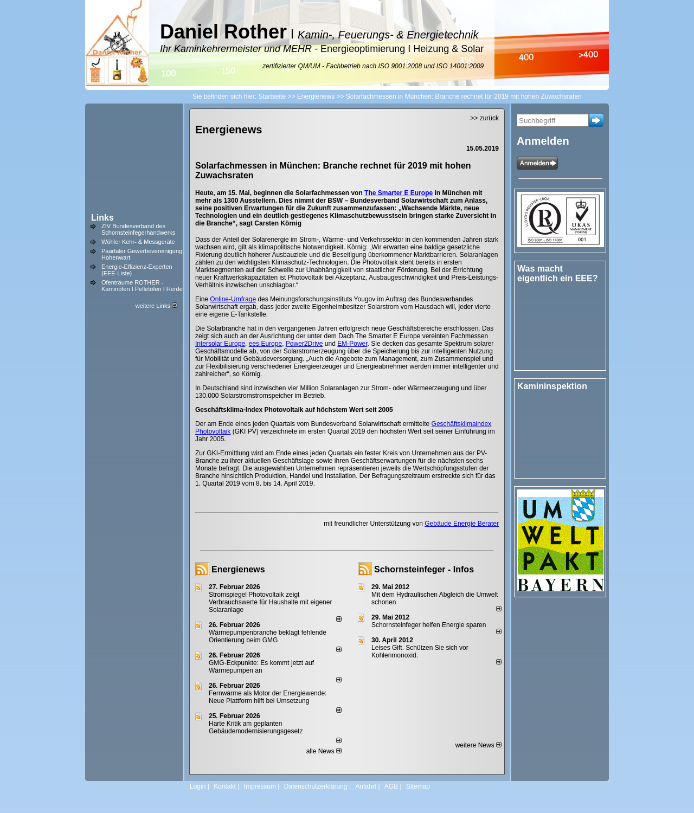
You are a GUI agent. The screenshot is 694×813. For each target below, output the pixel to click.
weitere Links (156, 305)
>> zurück (484, 118)
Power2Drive (304, 343)
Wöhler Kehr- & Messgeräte (138, 241)
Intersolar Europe (220, 343)
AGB (391, 786)
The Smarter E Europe (398, 193)
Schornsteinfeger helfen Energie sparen (428, 625)
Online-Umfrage (233, 299)
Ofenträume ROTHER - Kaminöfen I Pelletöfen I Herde (142, 285)
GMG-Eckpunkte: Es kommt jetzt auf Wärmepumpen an (261, 666)
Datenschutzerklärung (316, 786)
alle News (324, 751)
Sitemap (418, 786)
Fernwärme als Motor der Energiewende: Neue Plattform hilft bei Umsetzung (267, 697)
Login (197, 786)
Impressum (260, 786)
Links (102, 217)
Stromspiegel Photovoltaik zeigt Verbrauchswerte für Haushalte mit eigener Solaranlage (270, 602)
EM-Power (352, 343)
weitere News (478, 745)
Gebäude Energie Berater (462, 523)
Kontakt (225, 786)
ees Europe (265, 343)
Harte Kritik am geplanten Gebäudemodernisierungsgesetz (256, 727)
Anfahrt (365, 786)
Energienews (238, 569)
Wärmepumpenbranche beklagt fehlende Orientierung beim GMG (267, 636)
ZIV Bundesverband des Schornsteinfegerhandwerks (138, 229)
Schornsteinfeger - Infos (424, 569)
